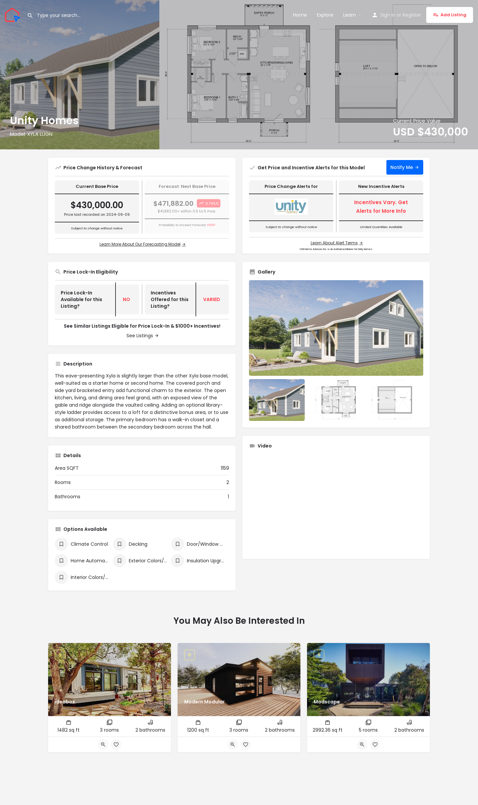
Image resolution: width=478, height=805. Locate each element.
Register (412, 15)
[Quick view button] (103, 744)
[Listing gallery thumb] (336, 328)
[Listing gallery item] (277, 400)
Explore (325, 15)
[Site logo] (13, 14)
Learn (349, 15)
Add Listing (449, 15)
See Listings (139, 335)
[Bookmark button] (116, 744)
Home (300, 15)
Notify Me (401, 167)
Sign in (387, 15)
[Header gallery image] (79, 74)
